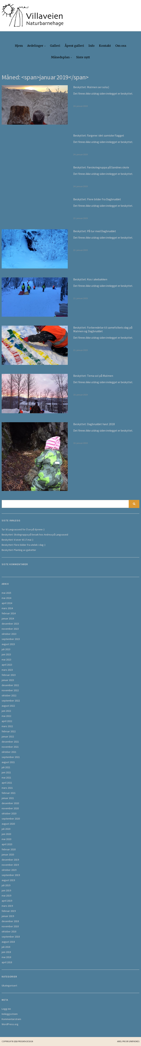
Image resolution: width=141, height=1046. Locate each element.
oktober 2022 (9, 695)
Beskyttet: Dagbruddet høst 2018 (94, 424)
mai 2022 (6, 716)
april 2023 (7, 664)
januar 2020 (8, 854)
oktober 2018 (9, 931)
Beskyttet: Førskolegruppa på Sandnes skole (101, 167)
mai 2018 (6, 957)
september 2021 (11, 757)
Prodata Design (25, 1041)
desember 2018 (10, 921)
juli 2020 (6, 828)
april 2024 (7, 603)
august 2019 (8, 880)
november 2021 (10, 746)
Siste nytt (83, 57)
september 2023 (11, 639)
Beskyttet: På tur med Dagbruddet (94, 231)
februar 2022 (9, 731)
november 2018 (10, 926)
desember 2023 (10, 623)
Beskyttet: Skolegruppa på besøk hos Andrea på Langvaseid (35, 534)
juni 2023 (6, 654)
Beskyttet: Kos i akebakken (90, 279)
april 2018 (7, 962)
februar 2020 (9, 849)
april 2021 (7, 782)
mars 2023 (7, 669)
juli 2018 (6, 947)
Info (91, 45)
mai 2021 (6, 777)
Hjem (19, 45)
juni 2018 (6, 952)
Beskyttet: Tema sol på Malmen (93, 375)
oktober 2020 (9, 813)
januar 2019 (8, 916)
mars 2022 (7, 726)
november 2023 (10, 628)
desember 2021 (10, 741)
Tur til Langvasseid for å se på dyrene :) (23, 529)
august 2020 (8, 823)
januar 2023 (8, 680)
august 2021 (8, 762)
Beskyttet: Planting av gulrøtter (19, 550)
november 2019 (10, 864)
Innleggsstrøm (10, 1014)
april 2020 (7, 844)
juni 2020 (6, 834)
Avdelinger (35, 45)
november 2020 (10, 808)
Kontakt (105, 45)
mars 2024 (7, 608)
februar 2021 (9, 793)
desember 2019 (10, 859)
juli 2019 (6, 885)
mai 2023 (6, 659)
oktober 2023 (9, 634)
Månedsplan (60, 57)
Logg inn (6, 1008)
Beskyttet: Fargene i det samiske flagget (98, 135)
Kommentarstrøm (11, 1019)
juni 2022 (6, 710)
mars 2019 (7, 905)
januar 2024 (8, 618)
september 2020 (11, 818)
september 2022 (11, 700)
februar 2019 (9, 911)
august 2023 (8, 644)
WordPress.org (10, 1024)
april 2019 (7, 900)
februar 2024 (9, 613)
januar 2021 (8, 798)
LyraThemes (134, 1041)
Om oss (120, 45)
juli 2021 (6, 767)
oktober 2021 (9, 752)
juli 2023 (6, 649)
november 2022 (10, 690)
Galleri (55, 45)
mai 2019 (6, 895)
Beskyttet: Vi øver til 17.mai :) (17, 539)
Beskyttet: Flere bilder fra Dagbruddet (97, 199)
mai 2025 (6, 592)
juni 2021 (6, 772)
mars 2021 (7, 787)
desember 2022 (10, 685)
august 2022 (8, 705)
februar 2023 (9, 675)
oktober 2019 (9, 870)
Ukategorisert (9, 985)
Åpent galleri (74, 45)
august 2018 (8, 941)
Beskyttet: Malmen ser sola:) (91, 87)
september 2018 (11, 936)
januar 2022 (8, 736)
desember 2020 (10, 803)
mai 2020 (6, 839)
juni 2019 (6, 890)
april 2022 (7, 721)
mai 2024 (6, 598)
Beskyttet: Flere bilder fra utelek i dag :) (23, 544)
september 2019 (11, 875)
